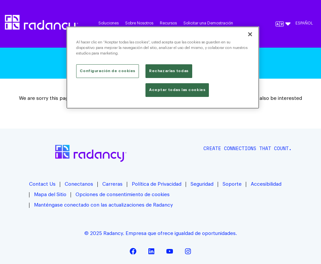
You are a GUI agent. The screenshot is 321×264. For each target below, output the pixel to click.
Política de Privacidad (156, 184)
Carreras (112, 184)
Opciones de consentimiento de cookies (123, 194)
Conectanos (79, 184)
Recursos (168, 23)
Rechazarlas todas (169, 71)
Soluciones (108, 23)
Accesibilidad (266, 184)
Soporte (232, 184)
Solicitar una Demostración (208, 23)
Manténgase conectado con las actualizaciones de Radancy (103, 205)
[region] (162, 67)
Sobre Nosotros (139, 23)
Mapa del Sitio (50, 194)
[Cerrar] (250, 34)
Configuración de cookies (107, 71)
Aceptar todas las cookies (177, 90)
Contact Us (42, 184)
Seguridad (202, 184)
